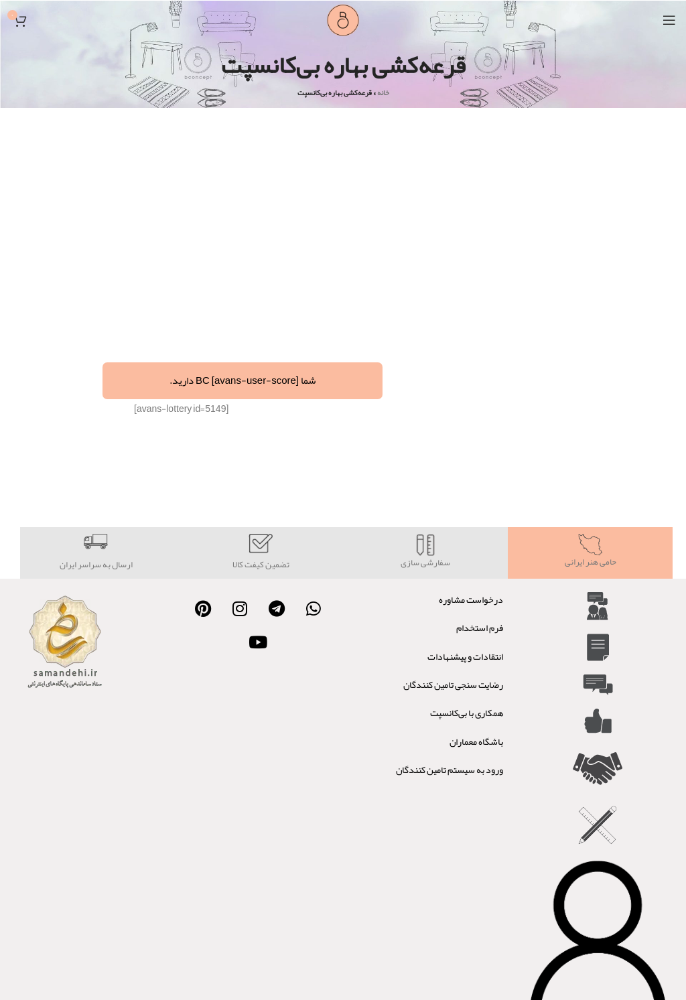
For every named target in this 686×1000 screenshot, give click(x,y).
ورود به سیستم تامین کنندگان (449, 769)
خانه (383, 92)
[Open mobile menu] (669, 20)
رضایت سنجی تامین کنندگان (453, 684)
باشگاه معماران (476, 741)
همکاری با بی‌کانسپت (466, 712)
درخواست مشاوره (471, 599)
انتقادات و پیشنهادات (465, 656)
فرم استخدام (479, 627)
